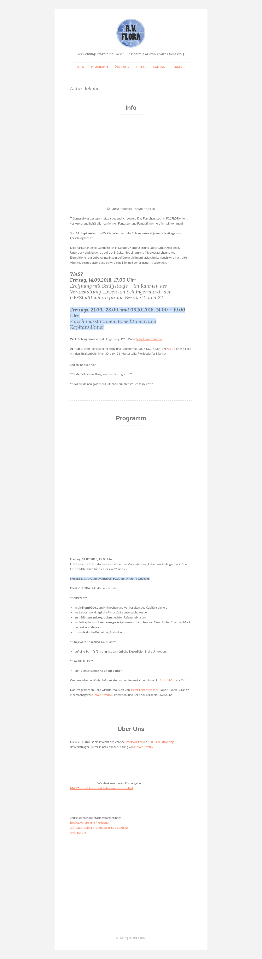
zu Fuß (170, 348)
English (179, 66)
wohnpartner (78, 832)
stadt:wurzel (133, 742)
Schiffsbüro (168, 680)
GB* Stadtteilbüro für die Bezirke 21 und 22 (99, 827)
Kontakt (160, 66)
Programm (99, 66)
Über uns (122, 66)
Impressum (137, 938)
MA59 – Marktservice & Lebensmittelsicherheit (101, 788)
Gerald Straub (101, 695)
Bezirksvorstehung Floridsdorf (90, 822)
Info (80, 66)
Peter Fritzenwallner (144, 689)
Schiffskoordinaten (149, 339)
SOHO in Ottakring (161, 742)
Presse (141, 66)
